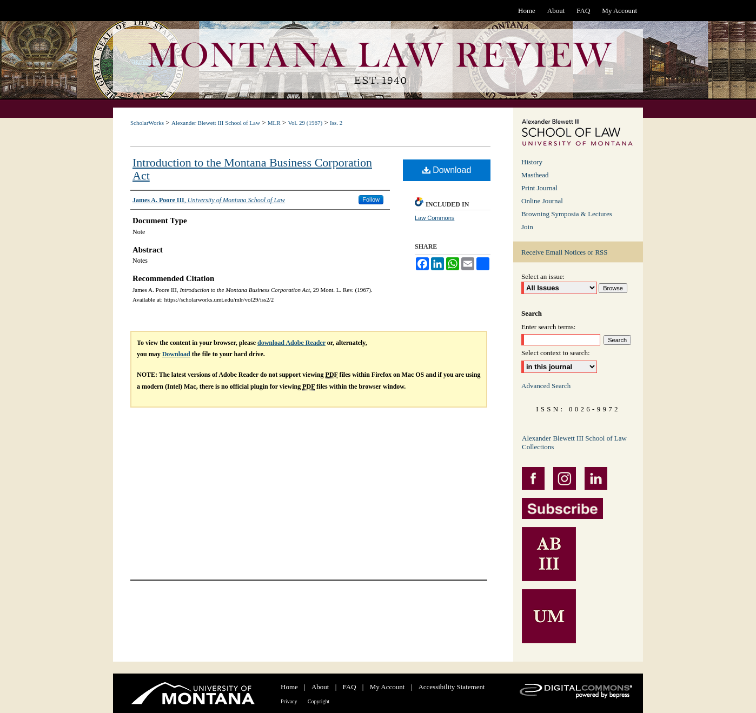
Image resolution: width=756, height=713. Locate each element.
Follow (371, 199)
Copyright (319, 701)
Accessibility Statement (451, 687)
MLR (274, 122)
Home (289, 687)
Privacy (289, 701)
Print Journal (539, 188)
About (320, 687)
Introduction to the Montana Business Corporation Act (252, 169)
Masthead (535, 175)
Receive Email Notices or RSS (564, 252)
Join (527, 227)
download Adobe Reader (291, 342)
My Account (387, 687)
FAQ (349, 687)
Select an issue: (543, 276)
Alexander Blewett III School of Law (215, 122)
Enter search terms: (548, 327)
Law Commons (434, 218)
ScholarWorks (147, 122)
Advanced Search (546, 386)
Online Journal (542, 201)
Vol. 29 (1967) (305, 122)
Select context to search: (555, 353)
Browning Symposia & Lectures (566, 214)
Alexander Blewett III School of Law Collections (574, 442)
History (531, 162)
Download (447, 170)
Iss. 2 (336, 122)
